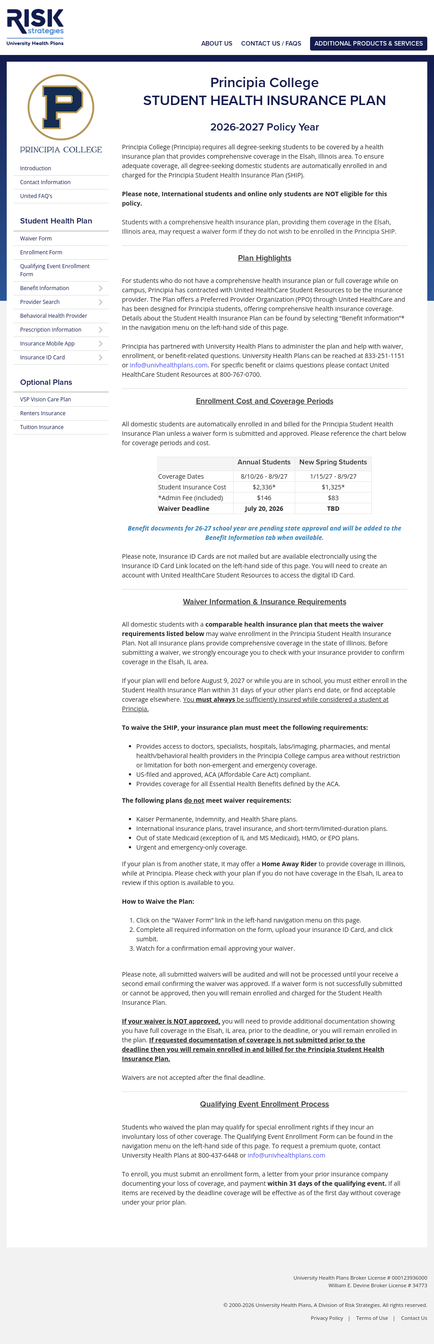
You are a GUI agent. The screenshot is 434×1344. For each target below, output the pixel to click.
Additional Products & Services (369, 43)
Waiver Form (36, 238)
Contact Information (45, 182)
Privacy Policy (327, 1318)
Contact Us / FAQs (271, 43)
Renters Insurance (42, 413)
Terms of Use (372, 1318)
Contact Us (414, 1318)
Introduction (35, 168)
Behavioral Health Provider (53, 316)
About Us (216, 43)
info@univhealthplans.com (169, 365)
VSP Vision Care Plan (45, 399)
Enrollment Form (41, 252)
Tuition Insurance (42, 427)
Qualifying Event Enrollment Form (54, 270)
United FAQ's (36, 196)
